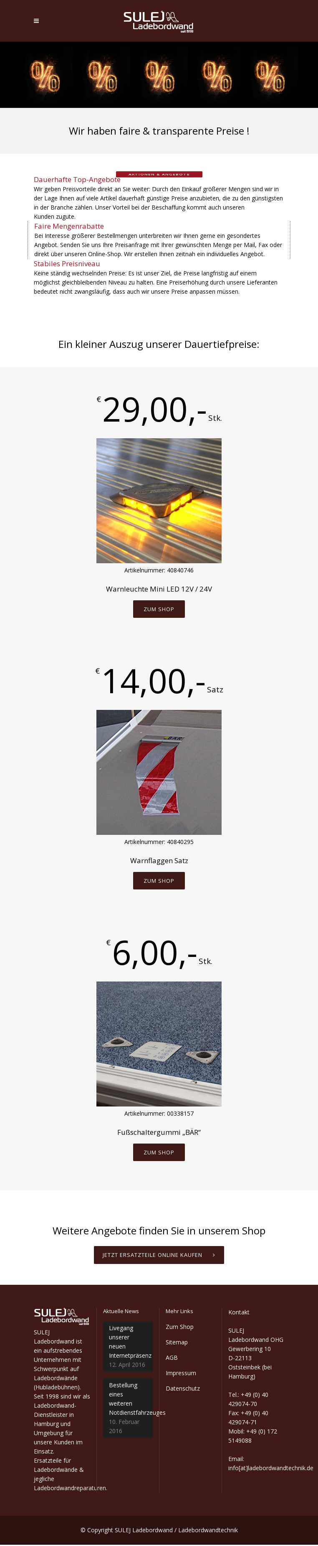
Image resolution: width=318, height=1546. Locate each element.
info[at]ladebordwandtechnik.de (270, 1469)
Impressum (181, 1374)
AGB (172, 1359)
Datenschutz (183, 1390)
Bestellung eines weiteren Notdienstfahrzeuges (128, 1400)
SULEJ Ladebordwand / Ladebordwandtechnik (176, 1531)
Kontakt (239, 1313)
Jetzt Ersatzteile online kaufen (159, 1256)
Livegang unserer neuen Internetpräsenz (128, 1343)
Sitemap (177, 1343)
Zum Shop (159, 609)
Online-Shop (104, 254)
